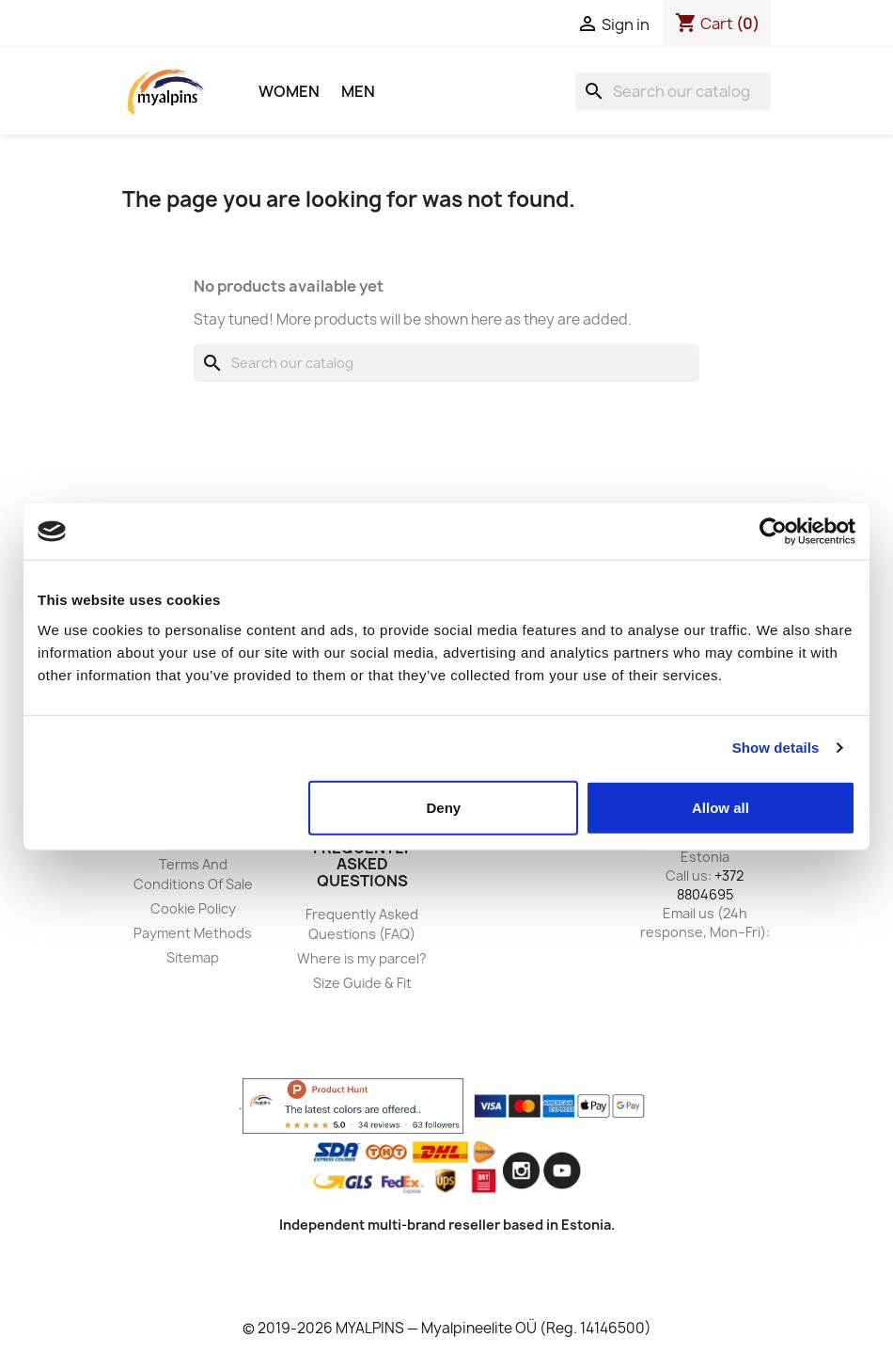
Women (289, 91)
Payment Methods (192, 933)
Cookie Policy (193, 908)
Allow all (720, 807)
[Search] (673, 91)
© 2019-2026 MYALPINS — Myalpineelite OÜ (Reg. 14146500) (447, 1328)
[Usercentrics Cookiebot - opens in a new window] (773, 531)
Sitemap (192, 957)
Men (358, 91)
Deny (444, 807)
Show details (776, 748)
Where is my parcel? (362, 958)
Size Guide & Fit (362, 983)
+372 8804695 (710, 885)
